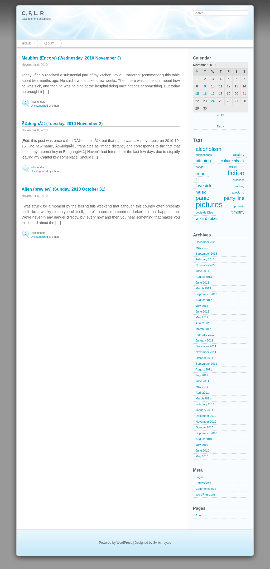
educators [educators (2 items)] (236, 167)
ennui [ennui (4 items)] (201, 173)
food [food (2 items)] (199, 180)
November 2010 (206, 421)
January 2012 (204, 340)
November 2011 (206, 352)
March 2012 (203, 328)
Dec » (221, 126)
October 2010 (204, 427)
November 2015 (206, 265)
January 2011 (204, 410)
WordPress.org (205, 494)
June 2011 (202, 381)
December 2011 (206, 346)
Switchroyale (162, 543)
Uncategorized (39, 105)
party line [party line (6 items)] (234, 198)
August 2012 (204, 299)
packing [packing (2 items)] (238, 192)
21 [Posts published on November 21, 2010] (244, 94)
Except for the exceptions (36, 18)
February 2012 (205, 334)
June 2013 (202, 282)
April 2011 (202, 392)
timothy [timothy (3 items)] (238, 212)
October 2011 (204, 357)
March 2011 (203, 398)
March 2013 (203, 288)
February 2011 (205, 404)
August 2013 (204, 276)
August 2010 (204, 439)
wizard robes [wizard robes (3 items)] (207, 218)
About (49, 43)
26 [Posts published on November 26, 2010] (228, 101)
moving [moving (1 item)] (239, 186)
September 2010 (206, 433)
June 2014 (202, 271)
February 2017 (205, 259)
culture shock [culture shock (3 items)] (232, 161)
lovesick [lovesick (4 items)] (203, 185)
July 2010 (202, 444)
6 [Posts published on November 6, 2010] (236, 79)
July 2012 (202, 305)
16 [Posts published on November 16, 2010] (205, 94)
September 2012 (206, 294)
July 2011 (202, 375)
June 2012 (202, 311)
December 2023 (206, 242)
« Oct (220, 115)
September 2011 (206, 363)
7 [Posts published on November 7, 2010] (244, 79)
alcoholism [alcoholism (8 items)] (208, 149)
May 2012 (202, 317)
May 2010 (202, 456)
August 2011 (204, 369)
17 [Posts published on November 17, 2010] (212, 94)
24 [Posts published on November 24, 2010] (212, 101)
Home (26, 43)
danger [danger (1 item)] (200, 167)
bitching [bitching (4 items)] (203, 160)
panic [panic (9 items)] (202, 198)
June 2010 (202, 450)
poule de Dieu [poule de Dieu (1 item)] (204, 212)
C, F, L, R (33, 13)
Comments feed (206, 488)
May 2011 (202, 386)
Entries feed (203, 482)
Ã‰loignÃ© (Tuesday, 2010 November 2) (62, 123)
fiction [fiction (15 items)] (236, 173)
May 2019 (202, 247)
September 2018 (206, 253)
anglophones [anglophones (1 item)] (204, 154)
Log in (200, 477)
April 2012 (202, 323)
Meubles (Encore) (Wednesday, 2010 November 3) (71, 58)
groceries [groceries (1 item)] (238, 179)
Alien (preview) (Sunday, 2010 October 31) (63, 189)
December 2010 (206, 415)
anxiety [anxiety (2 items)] (238, 155)
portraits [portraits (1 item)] (239, 206)
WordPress (124, 543)
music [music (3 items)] (201, 192)
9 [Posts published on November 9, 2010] (205, 86)
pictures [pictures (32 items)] (209, 204)
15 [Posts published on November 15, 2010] (197, 94)
